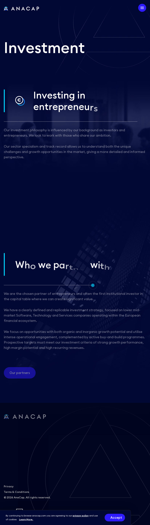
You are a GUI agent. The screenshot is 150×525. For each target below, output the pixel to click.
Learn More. (26, 519)
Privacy (9, 486)
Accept (116, 517)
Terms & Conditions (16, 492)
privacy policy (81, 515)
